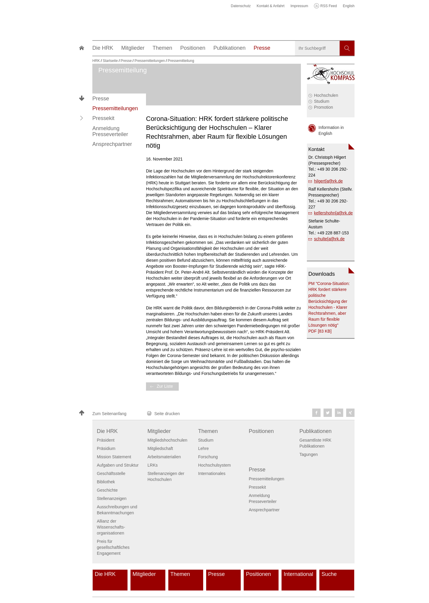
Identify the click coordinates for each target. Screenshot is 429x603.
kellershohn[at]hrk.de (333, 213)
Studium (321, 101)
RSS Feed (328, 6)
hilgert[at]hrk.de (328, 181)
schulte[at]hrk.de (329, 238)
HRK (96, 61)
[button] (81, 118)
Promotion (323, 107)
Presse (100, 99)
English (349, 6)
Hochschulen (326, 95)
